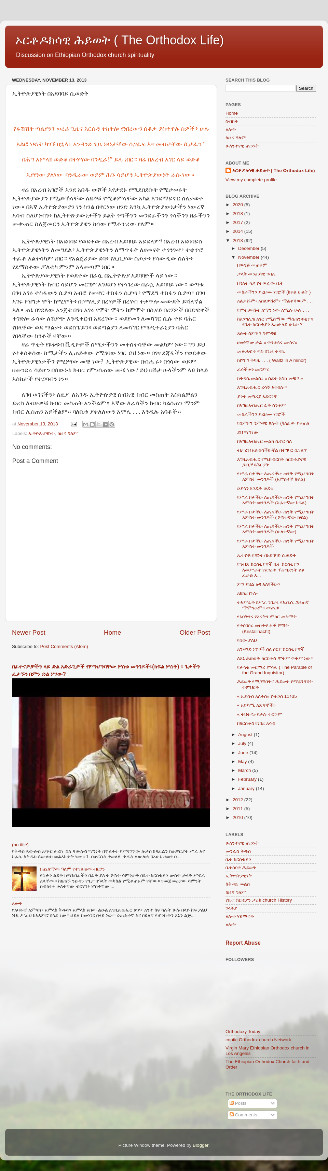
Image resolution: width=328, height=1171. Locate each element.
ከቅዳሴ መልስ (238, 884)
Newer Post (28, 632)
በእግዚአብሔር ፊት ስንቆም (261, 405)
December (249, 248)
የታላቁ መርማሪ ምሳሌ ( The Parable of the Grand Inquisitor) (274, 670)
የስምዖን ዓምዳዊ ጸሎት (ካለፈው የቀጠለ (273, 423)
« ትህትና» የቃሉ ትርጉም (259, 714)
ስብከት (232, 121)
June (243, 752)
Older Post (195, 632)
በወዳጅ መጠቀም (252, 265)
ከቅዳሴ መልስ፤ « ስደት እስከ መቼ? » (270, 378)
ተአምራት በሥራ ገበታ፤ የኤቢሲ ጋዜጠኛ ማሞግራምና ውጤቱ (273, 605)
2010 (238, 817)
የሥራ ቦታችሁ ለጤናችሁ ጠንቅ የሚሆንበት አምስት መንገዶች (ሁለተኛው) (275, 529)
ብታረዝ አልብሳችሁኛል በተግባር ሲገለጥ (272, 450)
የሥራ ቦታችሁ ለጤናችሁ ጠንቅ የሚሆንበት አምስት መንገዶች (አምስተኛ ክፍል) (275, 476)
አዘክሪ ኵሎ (247, 593)
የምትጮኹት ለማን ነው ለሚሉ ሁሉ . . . (273, 310)
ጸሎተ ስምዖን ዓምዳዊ (257, 333)
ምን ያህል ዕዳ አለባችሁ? (259, 584)
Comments (243, 1114)
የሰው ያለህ (247, 640)
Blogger (200, 1145)
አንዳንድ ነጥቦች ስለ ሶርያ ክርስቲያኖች (270, 649)
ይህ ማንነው (248, 432)
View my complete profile (251, 179)
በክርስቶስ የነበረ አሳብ (256, 723)
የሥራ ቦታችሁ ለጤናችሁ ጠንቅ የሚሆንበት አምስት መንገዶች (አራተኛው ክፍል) (275, 500)
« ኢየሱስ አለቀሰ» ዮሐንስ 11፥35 (267, 696)
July (243, 743)
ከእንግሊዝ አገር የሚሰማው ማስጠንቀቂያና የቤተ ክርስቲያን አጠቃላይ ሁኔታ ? (275, 321)
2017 (238, 222)
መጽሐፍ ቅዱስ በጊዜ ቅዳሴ (261, 351)
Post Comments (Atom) (64, 646)
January (247, 788)
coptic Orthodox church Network (258, 1039)
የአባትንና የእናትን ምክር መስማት (267, 616)
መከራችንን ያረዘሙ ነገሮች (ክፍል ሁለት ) (274, 292)
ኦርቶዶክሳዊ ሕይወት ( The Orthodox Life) (119, 40)
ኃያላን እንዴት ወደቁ (255, 488)
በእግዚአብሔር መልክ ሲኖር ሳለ (264, 441)
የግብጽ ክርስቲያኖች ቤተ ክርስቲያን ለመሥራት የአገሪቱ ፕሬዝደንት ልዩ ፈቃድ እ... (270, 570)
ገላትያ (231, 908)
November (249, 257)
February (248, 779)
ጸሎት (17, 903)
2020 (238, 204)
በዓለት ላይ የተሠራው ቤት (260, 283)
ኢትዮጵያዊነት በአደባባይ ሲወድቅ (267, 555)
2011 (238, 808)
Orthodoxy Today (243, 1031)
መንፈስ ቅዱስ (238, 851)
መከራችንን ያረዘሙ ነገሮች (261, 414)
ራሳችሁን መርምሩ (253, 369)
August (246, 734)
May (243, 761)
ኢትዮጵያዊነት (41, 433)
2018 (238, 213)
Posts (238, 1103)
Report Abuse (243, 943)
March (245, 770)
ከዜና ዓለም (67, 433)
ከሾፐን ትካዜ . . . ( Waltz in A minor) (271, 360)
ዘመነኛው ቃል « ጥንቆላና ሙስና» (267, 342)
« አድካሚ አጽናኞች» (256, 705)
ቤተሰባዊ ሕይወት (241, 867)
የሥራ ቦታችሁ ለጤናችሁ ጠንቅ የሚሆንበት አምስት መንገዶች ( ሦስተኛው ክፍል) (275, 514)
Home (112, 632)
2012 (238, 799)
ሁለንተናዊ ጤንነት (242, 146)
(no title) (20, 844)
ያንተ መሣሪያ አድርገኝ (257, 396)
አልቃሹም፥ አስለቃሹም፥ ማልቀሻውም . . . (275, 301)
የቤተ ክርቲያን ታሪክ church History (259, 900)
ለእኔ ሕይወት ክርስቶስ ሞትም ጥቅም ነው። (275, 658)
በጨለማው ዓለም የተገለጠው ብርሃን (72, 869)
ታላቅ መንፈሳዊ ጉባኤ (256, 274)
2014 (238, 231)
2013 (238, 240)
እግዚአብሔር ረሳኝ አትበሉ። (262, 387)
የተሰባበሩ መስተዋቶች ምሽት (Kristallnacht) (263, 628)
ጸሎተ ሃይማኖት (240, 916)
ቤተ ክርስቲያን (238, 859)
